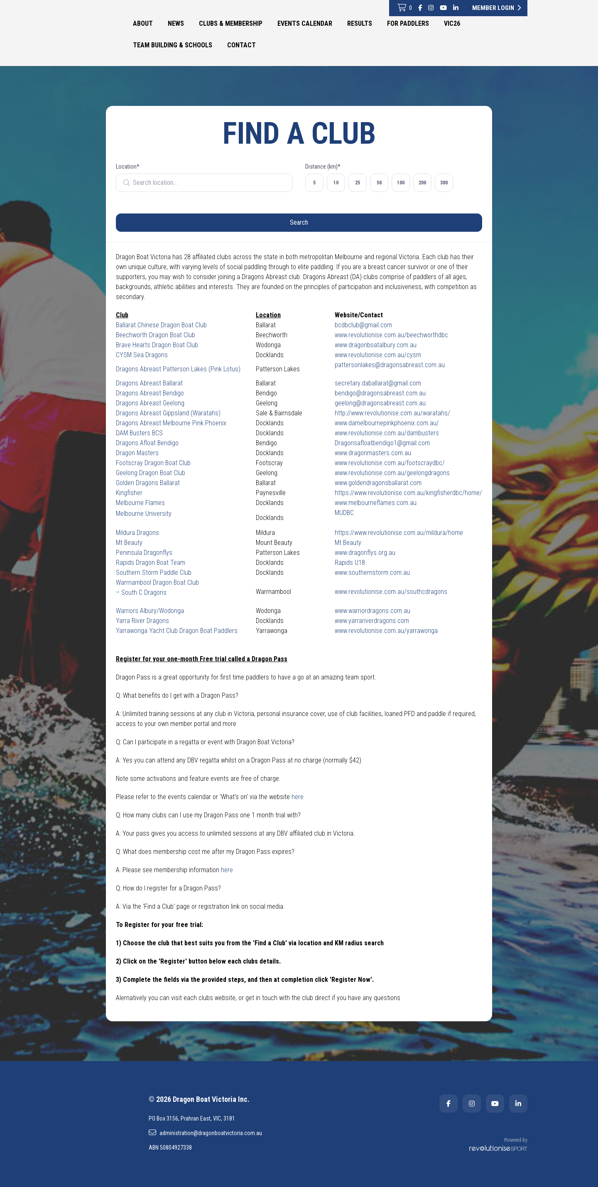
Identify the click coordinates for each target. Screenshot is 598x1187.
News (176, 23)
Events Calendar (304, 23)
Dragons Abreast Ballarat (149, 383)
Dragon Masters (137, 453)
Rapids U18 (350, 563)
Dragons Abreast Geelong (150, 403)
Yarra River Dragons (142, 621)
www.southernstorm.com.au (372, 572)
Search (299, 222)
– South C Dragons (141, 592)
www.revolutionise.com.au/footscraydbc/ (390, 463)
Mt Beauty (129, 543)
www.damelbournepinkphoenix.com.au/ (387, 423)
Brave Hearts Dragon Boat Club (157, 345)
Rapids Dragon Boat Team (150, 563)
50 (379, 183)
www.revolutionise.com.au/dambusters (387, 433)
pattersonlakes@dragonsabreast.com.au (390, 365)
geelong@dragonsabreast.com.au (380, 403)
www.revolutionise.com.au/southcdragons (391, 592)
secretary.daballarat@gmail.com (378, 383)
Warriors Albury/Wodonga (150, 611)
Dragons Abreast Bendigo (150, 393)
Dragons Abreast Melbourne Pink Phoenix (171, 423)
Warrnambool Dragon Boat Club (157, 582)
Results (359, 23)
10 (335, 183)
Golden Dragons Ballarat (148, 483)
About (143, 23)
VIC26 (452, 23)
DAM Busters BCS (139, 433)
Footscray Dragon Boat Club (153, 463)
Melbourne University (144, 513)
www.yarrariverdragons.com (372, 621)
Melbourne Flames (140, 503)
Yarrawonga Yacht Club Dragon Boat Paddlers (177, 631)
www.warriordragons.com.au (372, 611)
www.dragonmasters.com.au (373, 453)
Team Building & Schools (172, 45)
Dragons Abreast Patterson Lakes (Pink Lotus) (178, 369)
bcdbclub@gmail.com (363, 325)
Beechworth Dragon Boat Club (155, 335)
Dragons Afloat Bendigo (147, 443)
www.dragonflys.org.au (365, 553)
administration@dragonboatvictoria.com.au (205, 1132)
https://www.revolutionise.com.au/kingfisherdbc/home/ (408, 493)
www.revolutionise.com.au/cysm (378, 355)
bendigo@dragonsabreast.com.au (380, 393)
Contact (241, 45)
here (298, 797)
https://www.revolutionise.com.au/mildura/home (399, 533)
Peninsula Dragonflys (144, 553)
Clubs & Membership (230, 23)
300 (444, 183)
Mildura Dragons (137, 533)
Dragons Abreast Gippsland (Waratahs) (168, 413)
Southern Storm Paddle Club (153, 572)
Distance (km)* (323, 166)
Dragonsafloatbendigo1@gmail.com (382, 443)
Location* (128, 166)
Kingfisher (129, 493)
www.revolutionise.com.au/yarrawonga (386, 631)
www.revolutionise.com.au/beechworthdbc (391, 335)
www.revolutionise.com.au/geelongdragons (392, 473)
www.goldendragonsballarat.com (378, 483)
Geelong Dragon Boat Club (150, 473)
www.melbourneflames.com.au (376, 503)
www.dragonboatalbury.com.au (376, 345)
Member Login (496, 8)
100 (400, 183)
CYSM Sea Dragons (142, 355)
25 (357, 183)
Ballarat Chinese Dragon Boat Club (161, 325)
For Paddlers (408, 23)
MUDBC (344, 513)
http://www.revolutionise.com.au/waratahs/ (392, 413)
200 (422, 183)
